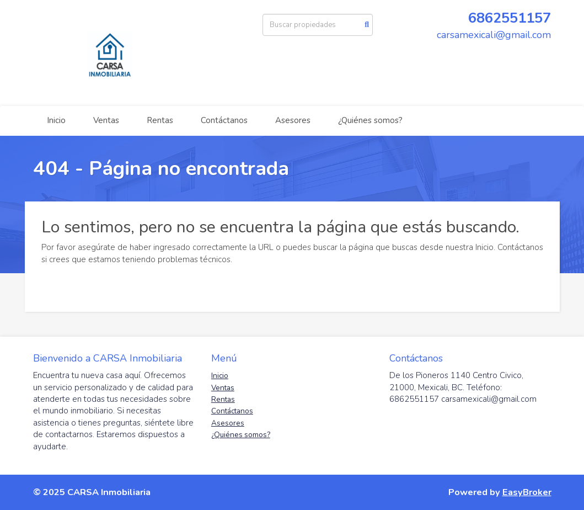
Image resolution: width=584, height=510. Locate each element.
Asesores (292, 120)
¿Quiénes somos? (370, 120)
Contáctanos (224, 120)
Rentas (160, 120)
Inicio (56, 120)
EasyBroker (526, 492)
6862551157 (509, 18)
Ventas (106, 120)
